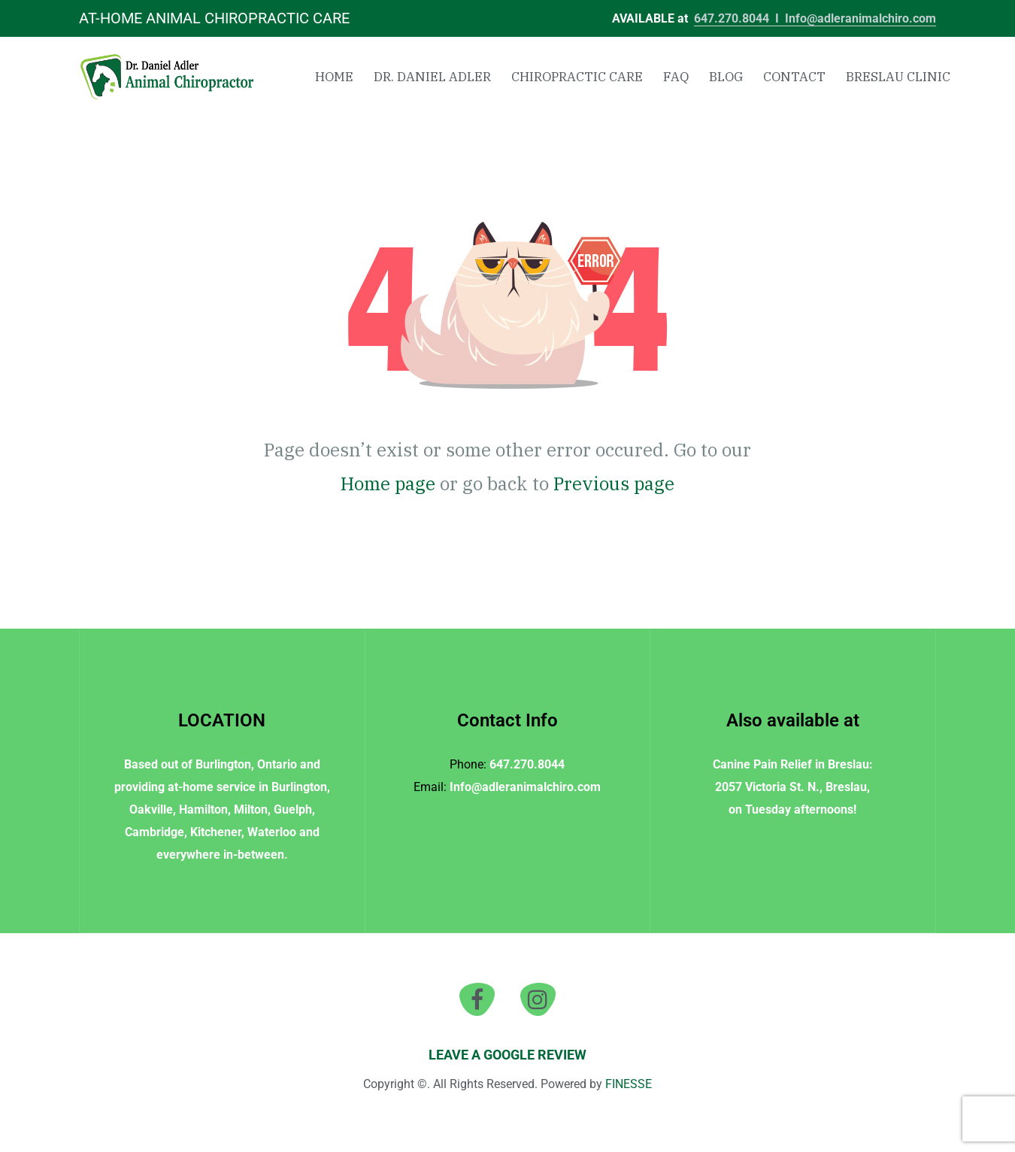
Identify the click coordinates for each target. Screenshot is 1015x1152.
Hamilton (203, 809)
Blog (726, 76)
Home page (388, 483)
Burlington (223, 764)
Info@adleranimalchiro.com (860, 18)
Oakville (151, 809)
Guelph (293, 809)
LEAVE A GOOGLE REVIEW (507, 1055)
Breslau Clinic (898, 76)
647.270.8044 (527, 764)
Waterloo (271, 832)
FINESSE (628, 1084)
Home (334, 76)
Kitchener (215, 832)
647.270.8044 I (739, 18)
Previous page (613, 483)
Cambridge (154, 832)
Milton (251, 809)
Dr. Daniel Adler (432, 76)
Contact (794, 76)
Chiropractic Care (577, 76)
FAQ (676, 76)
